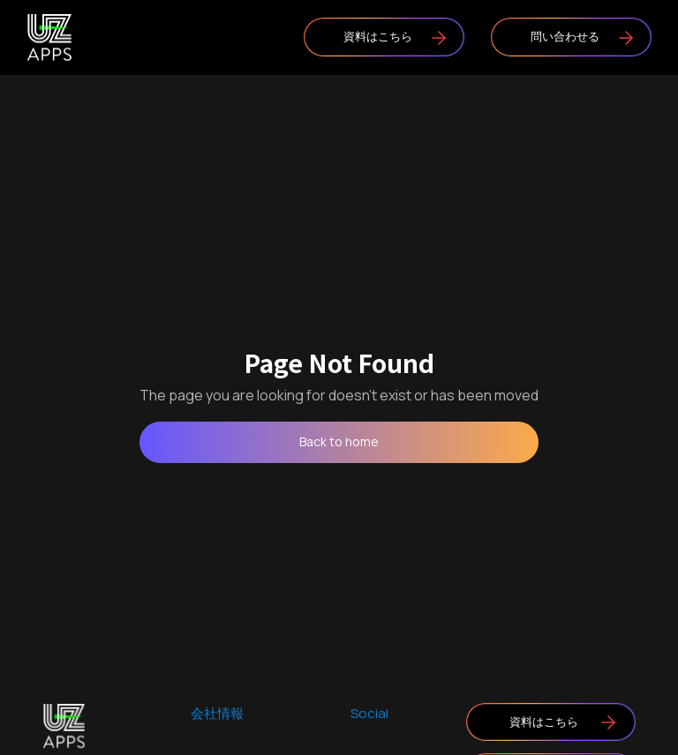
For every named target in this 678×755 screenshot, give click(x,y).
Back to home (339, 441)
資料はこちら (377, 36)
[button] (188, 37)
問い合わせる (565, 36)
